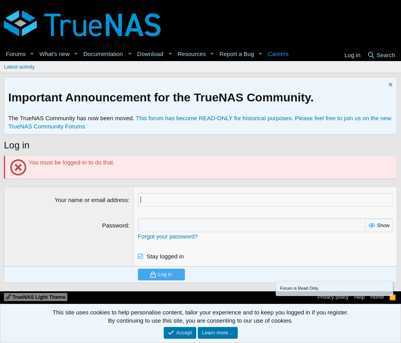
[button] (32, 54)
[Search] (381, 55)
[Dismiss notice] (389, 85)
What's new (55, 54)
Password (115, 225)
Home (377, 297)
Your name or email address (91, 200)
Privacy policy (333, 297)
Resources (192, 54)
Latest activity (19, 67)
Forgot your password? (168, 236)
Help (359, 297)
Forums (16, 54)
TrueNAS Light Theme (35, 297)
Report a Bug (236, 54)
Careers (278, 54)
